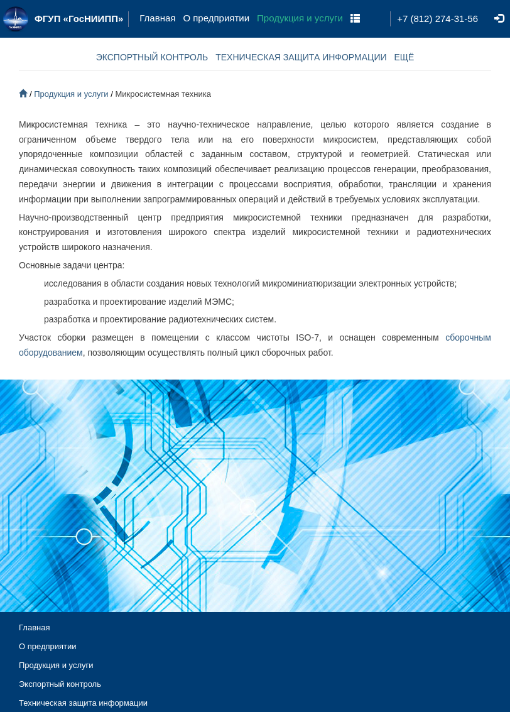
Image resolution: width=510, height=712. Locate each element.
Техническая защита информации (83, 703)
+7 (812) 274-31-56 (437, 18)
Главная (157, 18)
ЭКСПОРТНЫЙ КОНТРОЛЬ (152, 57)
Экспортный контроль (60, 684)
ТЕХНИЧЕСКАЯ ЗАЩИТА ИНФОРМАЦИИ (300, 57)
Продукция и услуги (300, 18)
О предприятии (216, 18)
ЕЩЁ (404, 57)
